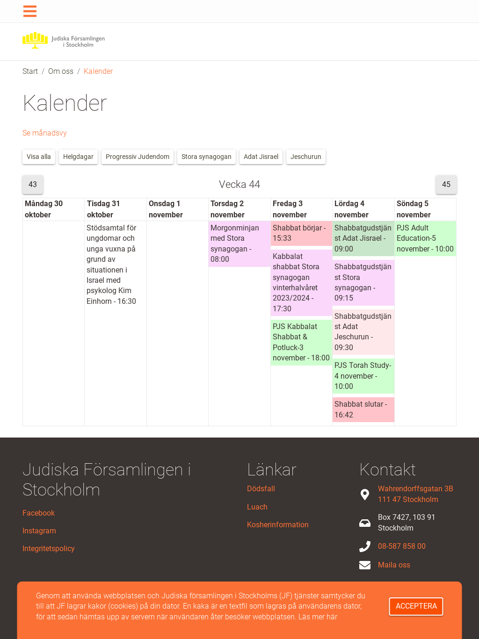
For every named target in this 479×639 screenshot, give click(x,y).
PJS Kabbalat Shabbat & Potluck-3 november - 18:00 (301, 342)
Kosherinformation (278, 524)
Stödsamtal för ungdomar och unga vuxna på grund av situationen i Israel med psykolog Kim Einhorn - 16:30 (111, 264)
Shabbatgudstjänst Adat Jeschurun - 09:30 (363, 332)
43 (33, 184)
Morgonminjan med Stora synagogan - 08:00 (234, 243)
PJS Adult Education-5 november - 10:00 (425, 238)
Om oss (60, 71)
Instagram (39, 530)
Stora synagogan (206, 156)
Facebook (38, 513)
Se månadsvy (44, 133)
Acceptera (416, 606)
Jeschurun (305, 156)
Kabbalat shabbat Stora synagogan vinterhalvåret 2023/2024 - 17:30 (296, 282)
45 (446, 184)
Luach (257, 507)
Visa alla (39, 156)
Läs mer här (317, 616)
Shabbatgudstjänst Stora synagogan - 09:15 (363, 282)
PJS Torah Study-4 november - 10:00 (362, 376)
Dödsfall (261, 488)
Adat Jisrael (261, 156)
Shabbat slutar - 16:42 (360, 409)
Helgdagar (78, 156)
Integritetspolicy (48, 548)
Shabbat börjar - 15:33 (299, 233)
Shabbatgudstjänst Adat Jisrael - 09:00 (363, 238)
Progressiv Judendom (137, 156)
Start (30, 71)
